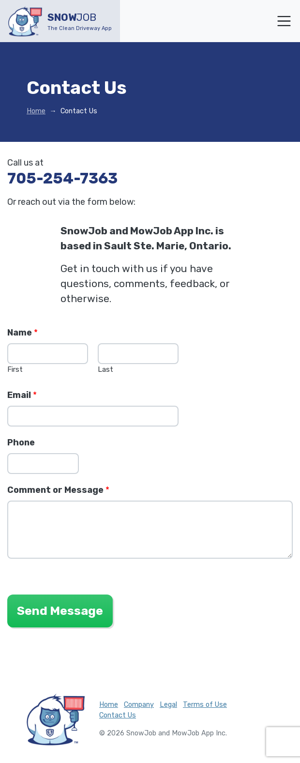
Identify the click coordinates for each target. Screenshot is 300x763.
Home (36, 111)
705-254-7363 (62, 178)
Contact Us (117, 715)
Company (139, 705)
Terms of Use (205, 705)
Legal (168, 705)
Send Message (60, 611)
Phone (21, 442)
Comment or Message (58, 490)
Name (22, 332)
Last (105, 369)
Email (22, 395)
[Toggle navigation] (284, 21)
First (15, 369)
